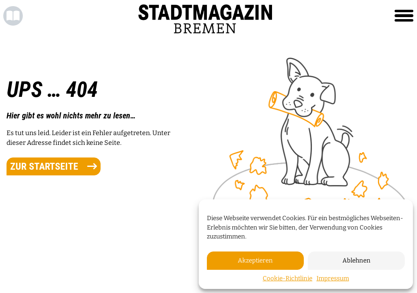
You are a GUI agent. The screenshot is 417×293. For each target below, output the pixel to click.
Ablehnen (356, 260)
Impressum (332, 278)
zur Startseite (53, 166)
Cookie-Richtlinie (287, 278)
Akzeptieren (255, 260)
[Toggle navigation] (404, 15)
